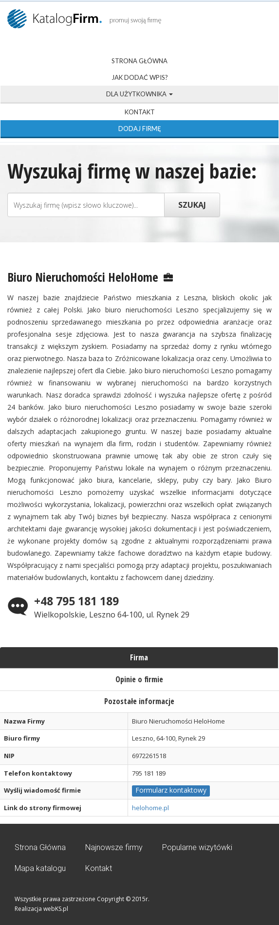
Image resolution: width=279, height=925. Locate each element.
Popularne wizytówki (197, 847)
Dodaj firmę (139, 128)
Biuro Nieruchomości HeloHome (82, 277)
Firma (139, 657)
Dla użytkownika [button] (139, 94)
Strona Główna (139, 61)
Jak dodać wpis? (140, 77)
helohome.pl (150, 807)
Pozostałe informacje (139, 701)
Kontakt (140, 112)
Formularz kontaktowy (170, 790)
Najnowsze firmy (114, 847)
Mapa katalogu (40, 868)
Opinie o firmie (139, 679)
